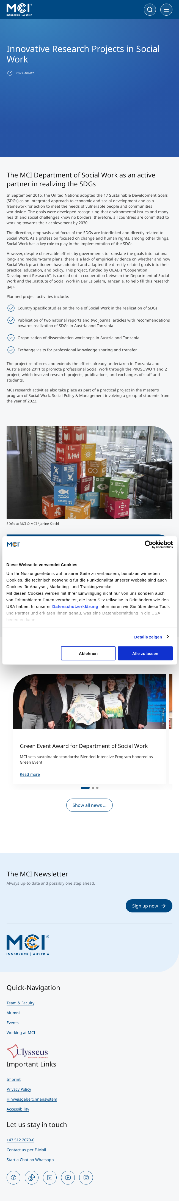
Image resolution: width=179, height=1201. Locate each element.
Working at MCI (21, 1032)
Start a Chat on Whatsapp (30, 1159)
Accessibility (18, 1109)
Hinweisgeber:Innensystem (32, 1099)
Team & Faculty (20, 1002)
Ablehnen (88, 653)
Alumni (13, 1012)
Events (13, 1022)
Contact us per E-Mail (26, 1149)
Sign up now (149, 906)
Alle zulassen (145, 653)
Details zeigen (148, 636)
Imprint (14, 1079)
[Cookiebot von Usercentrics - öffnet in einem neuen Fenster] (149, 545)
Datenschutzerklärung (75, 606)
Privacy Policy (19, 1089)
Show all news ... (89, 805)
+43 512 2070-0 (20, 1139)
